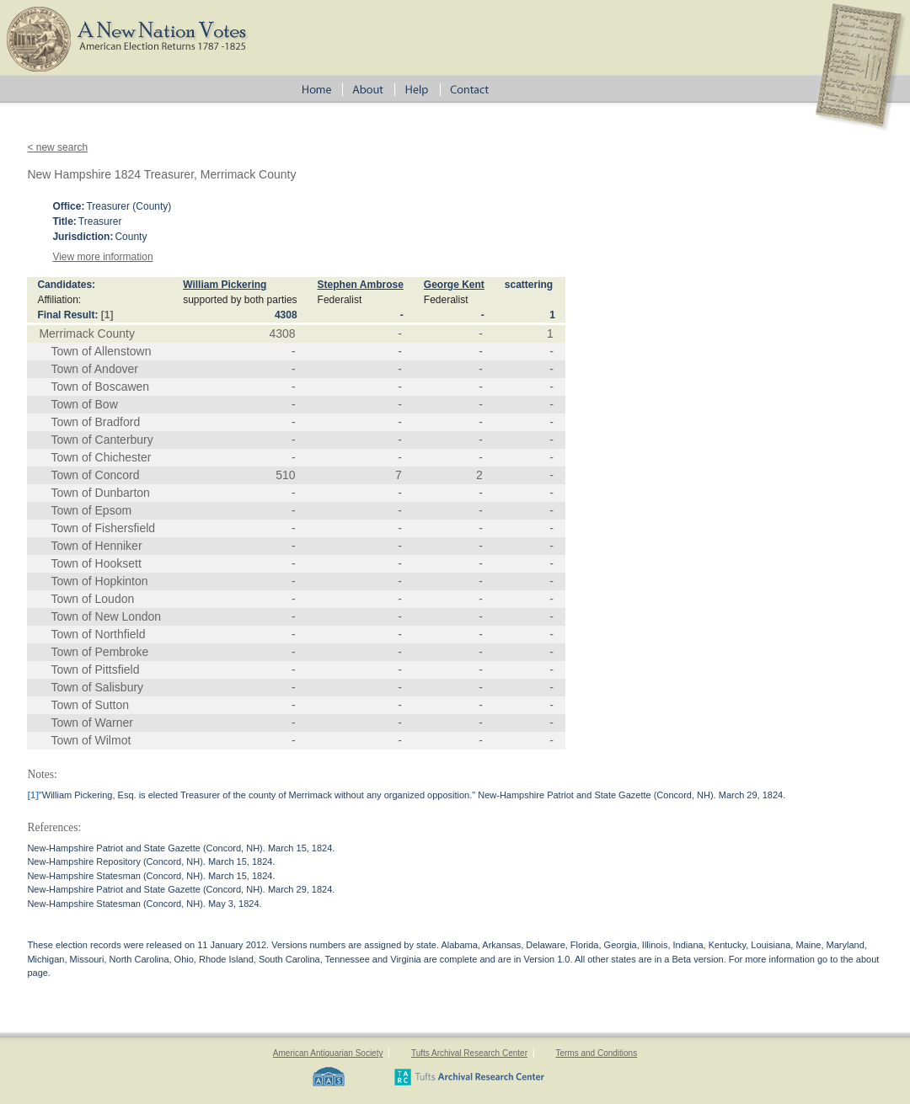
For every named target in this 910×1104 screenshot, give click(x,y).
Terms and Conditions (596, 1053)
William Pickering (224, 285)
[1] (107, 315)
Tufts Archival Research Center (469, 1053)
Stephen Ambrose (361, 285)
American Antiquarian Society (328, 1053)
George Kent (454, 285)
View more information (102, 257)
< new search (57, 147)
